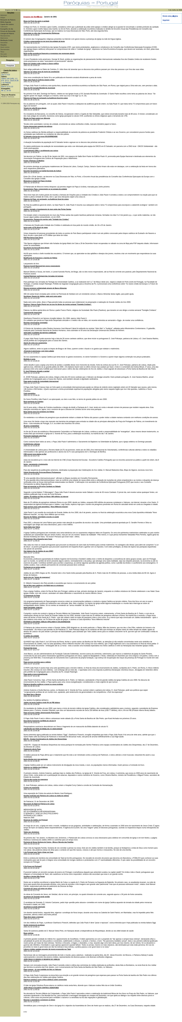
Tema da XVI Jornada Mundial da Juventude (39, 88)
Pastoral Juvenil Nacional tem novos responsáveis (42, 266)
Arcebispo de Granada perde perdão (37, 897)
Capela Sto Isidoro (10, 70)
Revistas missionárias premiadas (35, 322)
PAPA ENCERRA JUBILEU (33, 607)
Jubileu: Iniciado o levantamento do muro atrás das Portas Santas (47, 209)
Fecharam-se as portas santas (34, 567)
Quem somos (4, 47)
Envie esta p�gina (170, 16)
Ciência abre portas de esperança (36, 779)
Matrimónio (4, 38)
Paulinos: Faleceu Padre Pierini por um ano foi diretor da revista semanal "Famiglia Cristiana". (58, 304)
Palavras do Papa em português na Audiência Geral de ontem (46, 98)
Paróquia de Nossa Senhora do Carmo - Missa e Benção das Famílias (49, 842)
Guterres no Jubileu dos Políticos (36, 767)
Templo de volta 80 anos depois (35, 108)
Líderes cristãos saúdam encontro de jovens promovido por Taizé (47, 949)
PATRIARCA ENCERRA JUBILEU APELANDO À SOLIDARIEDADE (47, 622)
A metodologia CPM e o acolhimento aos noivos (41, 150)
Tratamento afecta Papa (32, 749)
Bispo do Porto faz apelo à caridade (36, 21)
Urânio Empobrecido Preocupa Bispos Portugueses (42, 472)
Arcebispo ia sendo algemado (34, 907)
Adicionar (3, 15)
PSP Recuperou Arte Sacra (33, 237)
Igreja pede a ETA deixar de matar (36, 227)
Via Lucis (3, 54)
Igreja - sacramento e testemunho (36, 464)
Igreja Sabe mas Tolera (32, 527)
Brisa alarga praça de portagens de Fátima (39, 412)
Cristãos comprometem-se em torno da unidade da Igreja (44, 41)
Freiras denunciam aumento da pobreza (38, 126)
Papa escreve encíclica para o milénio (37, 662)
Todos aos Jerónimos (31, 832)
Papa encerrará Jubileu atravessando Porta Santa (41, 712)
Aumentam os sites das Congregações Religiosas (41, 33)
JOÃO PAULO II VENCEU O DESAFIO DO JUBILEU (42, 959)
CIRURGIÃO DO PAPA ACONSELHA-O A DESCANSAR (43, 729)
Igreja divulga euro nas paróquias (36, 759)
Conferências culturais (32, 444)
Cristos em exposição (31, 787)
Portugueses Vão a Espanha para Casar (38, 539)
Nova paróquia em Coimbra (33, 401)
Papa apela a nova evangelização (35, 674)
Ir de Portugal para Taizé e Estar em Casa (38, 852)
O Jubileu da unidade (31, 636)
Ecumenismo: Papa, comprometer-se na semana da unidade (45, 189)
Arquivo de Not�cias (32, 17)
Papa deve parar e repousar (34, 917)
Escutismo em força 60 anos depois (36, 248)
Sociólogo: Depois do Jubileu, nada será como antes (43, 296)
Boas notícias (28, 933)
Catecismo (4, 26)
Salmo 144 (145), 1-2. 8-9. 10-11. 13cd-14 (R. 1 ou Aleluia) (10, 81)
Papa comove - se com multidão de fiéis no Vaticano (42, 969)
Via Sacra (3, 56)
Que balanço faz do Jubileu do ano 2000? (38, 551)
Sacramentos (4, 49)
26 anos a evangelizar (31, 426)
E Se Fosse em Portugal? (33, 866)
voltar (25, 1012)
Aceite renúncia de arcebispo (34, 925)
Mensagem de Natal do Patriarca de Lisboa (39, 804)
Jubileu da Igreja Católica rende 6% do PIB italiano (42, 702)
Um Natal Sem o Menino (32, 694)
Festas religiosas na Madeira (34, 161)
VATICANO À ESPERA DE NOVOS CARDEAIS (40, 333)
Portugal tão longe (30, 648)
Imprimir (166, 20)
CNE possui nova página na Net (35, 454)
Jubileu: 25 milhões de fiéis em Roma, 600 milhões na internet (46, 496)
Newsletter (4, 42)
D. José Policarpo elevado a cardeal (36, 371)
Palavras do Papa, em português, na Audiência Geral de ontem (46, 199)
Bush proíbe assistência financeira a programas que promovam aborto (49, 53)
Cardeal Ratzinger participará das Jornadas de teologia (43, 276)
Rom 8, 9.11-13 (7, 87)
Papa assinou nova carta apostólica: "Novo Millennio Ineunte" (46, 507)
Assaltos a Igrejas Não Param (34, 876)
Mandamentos (5, 36)
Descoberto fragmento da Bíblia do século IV (40, 721)
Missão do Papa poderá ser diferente (37, 118)
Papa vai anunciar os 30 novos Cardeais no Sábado (42, 486)
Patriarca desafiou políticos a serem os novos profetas (43, 684)
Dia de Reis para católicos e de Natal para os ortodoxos (44, 585)
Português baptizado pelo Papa (35, 436)
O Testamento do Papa (32, 595)
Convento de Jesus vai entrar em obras (38, 888)
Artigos (2, 17)
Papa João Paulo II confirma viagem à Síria (39, 80)
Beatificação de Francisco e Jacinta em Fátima (40, 258)
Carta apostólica (29, 393)
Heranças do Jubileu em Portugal (36, 820)
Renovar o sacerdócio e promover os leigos (39, 1000)
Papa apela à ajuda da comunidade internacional (41, 381)
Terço (2, 52)
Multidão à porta (29, 359)
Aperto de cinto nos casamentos (35, 343)
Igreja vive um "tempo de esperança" (37, 577)
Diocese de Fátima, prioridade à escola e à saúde (41, 517)
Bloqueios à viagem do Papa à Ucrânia (37, 181)
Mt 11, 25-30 (6, 91)
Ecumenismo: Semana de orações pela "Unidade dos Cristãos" (46, 219)
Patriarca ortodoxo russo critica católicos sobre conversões (45, 979)
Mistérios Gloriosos (7, 97)
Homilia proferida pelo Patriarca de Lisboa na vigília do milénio (46, 796)
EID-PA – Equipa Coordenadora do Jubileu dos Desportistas (45, 739)
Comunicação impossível (33, 312)
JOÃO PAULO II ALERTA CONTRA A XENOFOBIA (41, 988)
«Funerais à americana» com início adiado (39, 351)
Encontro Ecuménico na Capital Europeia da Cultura (42, 171)
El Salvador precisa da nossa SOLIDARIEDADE (41, 136)
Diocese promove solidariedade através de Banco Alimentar (45, 288)
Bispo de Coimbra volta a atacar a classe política (41, 63)
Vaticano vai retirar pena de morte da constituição (41, 72)
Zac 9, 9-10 (5, 75)
